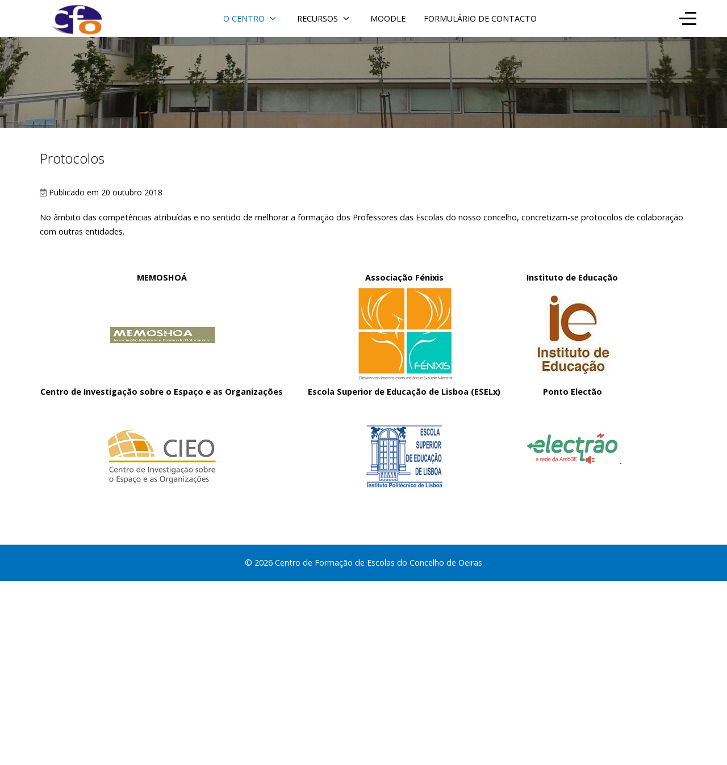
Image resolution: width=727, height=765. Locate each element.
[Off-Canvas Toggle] (687, 18)
